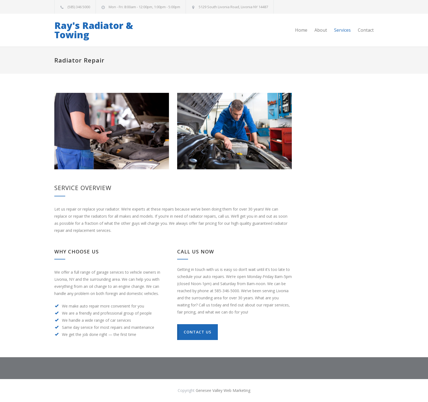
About (320, 30)
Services (342, 30)
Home (301, 30)
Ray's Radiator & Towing (93, 30)
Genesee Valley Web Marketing (223, 390)
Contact (366, 30)
